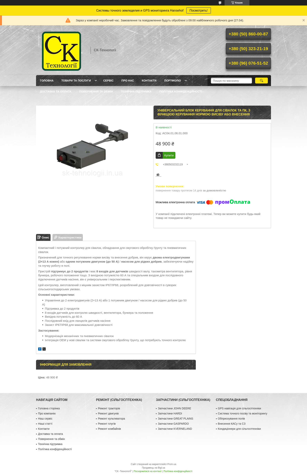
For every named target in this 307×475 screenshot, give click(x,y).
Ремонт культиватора (111, 418)
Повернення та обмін (96, 91)
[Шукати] (261, 80)
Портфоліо (172, 80)
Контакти (149, 80)
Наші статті (45, 423)
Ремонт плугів (107, 423)
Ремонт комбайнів (109, 428)
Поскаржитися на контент (148, 471)
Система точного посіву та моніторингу (242, 413)
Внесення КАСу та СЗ (232, 423)
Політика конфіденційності (180, 91)
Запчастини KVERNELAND (175, 428)
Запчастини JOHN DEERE (174, 408)
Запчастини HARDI (170, 413)
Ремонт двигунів (108, 413)
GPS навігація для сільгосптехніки (239, 408)
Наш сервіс (45, 418)
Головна (46, 80)
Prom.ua (171, 464)
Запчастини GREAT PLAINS (175, 418)
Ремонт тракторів (109, 408)
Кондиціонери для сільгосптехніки (239, 428)
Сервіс (108, 80)
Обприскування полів (231, 418)
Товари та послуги (76, 80)
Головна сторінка (49, 408)
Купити (169, 155)
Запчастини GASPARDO (173, 423)
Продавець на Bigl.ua (153, 467)
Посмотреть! (199, 10)
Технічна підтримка (136, 91)
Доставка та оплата (55, 91)
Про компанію (47, 413)
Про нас (127, 80)
